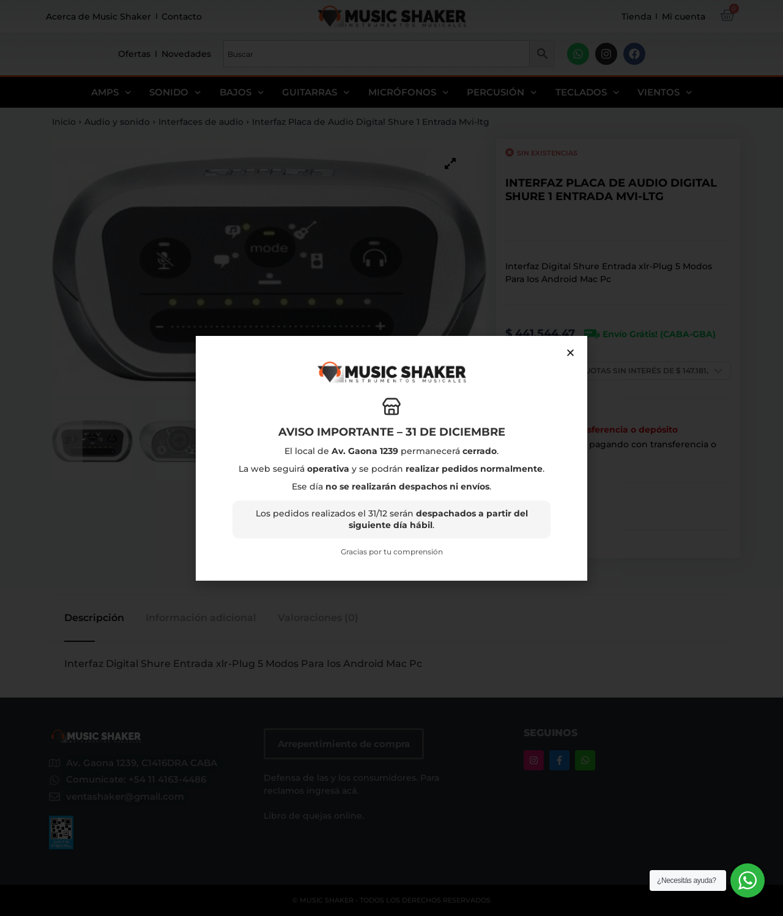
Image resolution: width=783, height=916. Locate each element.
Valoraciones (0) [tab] (318, 618)
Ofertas (134, 53)
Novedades (186, 53)
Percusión (502, 92)
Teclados (587, 92)
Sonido (175, 92)
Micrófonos (408, 92)
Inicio (64, 122)
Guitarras (316, 92)
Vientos (664, 92)
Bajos (242, 92)
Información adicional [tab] (201, 618)
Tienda (636, 16)
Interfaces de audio (200, 122)
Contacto (181, 16)
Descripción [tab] (94, 618)
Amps (111, 92)
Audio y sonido (117, 122)
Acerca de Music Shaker (98, 16)
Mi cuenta (683, 16)
